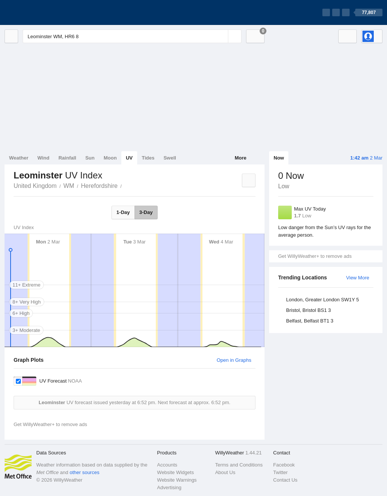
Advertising (169, 487)
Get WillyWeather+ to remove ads (314, 256)
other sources (84, 472)
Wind (43, 158)
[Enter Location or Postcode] (132, 36)
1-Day (123, 212)
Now (279, 158)
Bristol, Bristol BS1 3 (308, 310)
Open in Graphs (234, 360)
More (240, 158)
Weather (18, 158)
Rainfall (67, 158)
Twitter (280, 472)
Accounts (167, 465)
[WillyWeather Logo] (40, 12)
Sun (90, 158)
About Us (225, 472)
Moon (110, 158)
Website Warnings (177, 480)
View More (357, 278)
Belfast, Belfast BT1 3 (309, 321)
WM (68, 186)
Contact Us (285, 480)
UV (129, 158)
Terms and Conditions (239, 465)
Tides (148, 158)
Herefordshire (99, 186)
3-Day (146, 212)
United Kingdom (35, 186)
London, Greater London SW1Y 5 (322, 299)
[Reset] (221, 36)
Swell (170, 158)
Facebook (284, 465)
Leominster (126, 185)
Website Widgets (175, 472)
